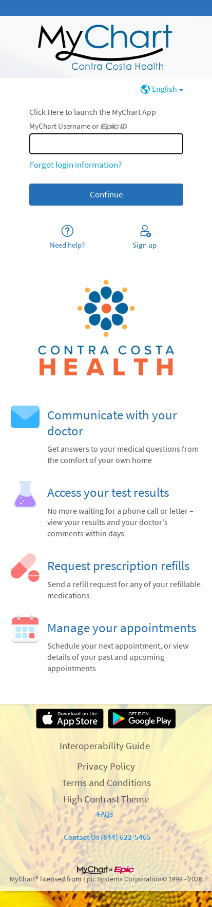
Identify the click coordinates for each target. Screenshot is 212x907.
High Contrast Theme (106, 799)
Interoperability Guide (105, 745)
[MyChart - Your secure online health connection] (105, 47)
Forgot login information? (76, 164)
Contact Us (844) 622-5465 (107, 837)
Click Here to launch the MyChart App (92, 112)
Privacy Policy (106, 766)
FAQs (105, 814)
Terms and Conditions (106, 782)
